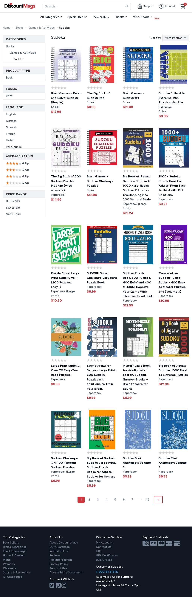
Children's (9, 568)
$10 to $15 (13, 208)
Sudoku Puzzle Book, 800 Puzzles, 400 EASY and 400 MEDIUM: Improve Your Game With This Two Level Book (138, 284)
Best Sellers (11, 542)
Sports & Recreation (17, 572)
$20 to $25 (13, 214)
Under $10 (13, 201)
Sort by (156, 38)
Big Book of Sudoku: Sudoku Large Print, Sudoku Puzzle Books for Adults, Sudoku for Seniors (101, 467)
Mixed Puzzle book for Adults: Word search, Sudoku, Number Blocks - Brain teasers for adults (137, 377)
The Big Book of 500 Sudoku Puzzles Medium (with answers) (66, 183)
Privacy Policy (58, 564)
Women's (9, 564)
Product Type (18, 71)
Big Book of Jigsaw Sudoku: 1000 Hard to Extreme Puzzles (173, 370)
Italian (10, 140)
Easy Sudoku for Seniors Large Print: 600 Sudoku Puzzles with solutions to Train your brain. (101, 377)
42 (147, 499)
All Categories (12, 577)
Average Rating (19, 156)
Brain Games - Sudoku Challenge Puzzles (100, 181)
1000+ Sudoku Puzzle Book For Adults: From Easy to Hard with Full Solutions (172, 185)
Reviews (55, 555)
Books (10, 46)
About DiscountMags (63, 542)
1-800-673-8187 (107, 572)
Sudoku (18, 59)
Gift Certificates (107, 555)
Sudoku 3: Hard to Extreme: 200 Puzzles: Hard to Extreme (172, 100)
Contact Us (103, 547)
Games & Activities (23, 53)
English (11, 114)
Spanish (11, 127)
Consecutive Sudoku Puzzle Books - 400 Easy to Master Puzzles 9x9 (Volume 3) (172, 282)
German (11, 121)
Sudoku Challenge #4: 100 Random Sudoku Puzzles (64, 462)
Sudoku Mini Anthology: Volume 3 (137, 462)
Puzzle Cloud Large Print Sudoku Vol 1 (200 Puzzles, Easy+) (65, 280)
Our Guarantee (59, 547)
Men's (7, 560)
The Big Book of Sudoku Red (98, 95)
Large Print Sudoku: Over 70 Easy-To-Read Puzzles (65, 370)
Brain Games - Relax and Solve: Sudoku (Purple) (66, 97)
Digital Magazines (15, 547)
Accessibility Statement (66, 572)
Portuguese (14, 147)
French (10, 134)
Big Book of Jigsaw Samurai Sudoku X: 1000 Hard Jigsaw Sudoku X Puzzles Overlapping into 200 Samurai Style (137, 187)
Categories (16, 39)
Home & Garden (13, 555)
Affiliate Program (60, 560)
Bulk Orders (104, 560)
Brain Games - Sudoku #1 (133, 95)
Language (14, 107)
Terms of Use (58, 568)
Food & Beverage (14, 551)
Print (9, 96)
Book (9, 77)
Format (12, 89)
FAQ (98, 551)
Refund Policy (58, 551)
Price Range (16, 194)
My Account (104, 542)
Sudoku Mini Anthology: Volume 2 (173, 462)
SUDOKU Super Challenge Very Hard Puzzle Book (102, 277)
